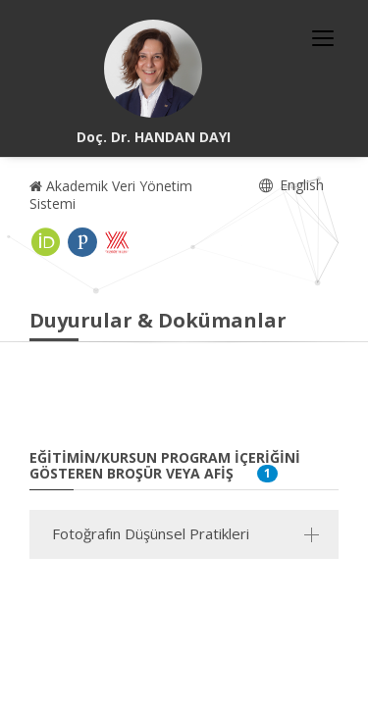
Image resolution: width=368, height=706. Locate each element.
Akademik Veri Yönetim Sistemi (110, 194)
